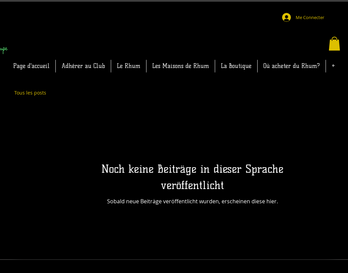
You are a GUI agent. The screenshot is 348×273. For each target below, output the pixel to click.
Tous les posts (30, 92)
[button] (334, 44)
